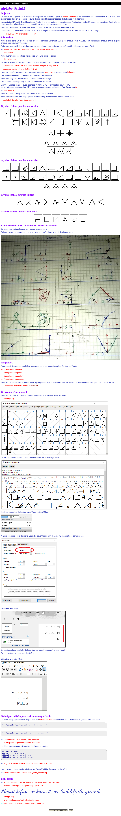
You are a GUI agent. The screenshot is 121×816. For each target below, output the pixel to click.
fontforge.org (8, 399)
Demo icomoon (9, 59)
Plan (7, 3)
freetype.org (8, 799)
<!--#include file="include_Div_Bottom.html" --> (54, 734)
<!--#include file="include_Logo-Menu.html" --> (54, 725)
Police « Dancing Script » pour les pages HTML (23, 788)
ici (76, 87)
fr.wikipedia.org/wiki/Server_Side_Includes (21, 740)
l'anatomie (49, 72)
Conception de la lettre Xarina (16, 386)
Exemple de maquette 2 (13, 373)
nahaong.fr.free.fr (46, 720)
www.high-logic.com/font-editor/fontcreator (21, 802)
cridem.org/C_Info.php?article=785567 (19, 34)
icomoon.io (8, 53)
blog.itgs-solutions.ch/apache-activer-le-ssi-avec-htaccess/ (27, 766)
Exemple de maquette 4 (13, 379)
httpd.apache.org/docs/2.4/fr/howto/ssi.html (21, 743)
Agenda (25, 3)
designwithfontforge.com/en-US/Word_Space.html (24, 805)
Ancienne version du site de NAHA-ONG (20, 69)
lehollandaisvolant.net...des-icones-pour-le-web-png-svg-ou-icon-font (32, 784)
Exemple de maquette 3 (13, 376)
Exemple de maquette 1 (13, 369)
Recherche (15, 3)
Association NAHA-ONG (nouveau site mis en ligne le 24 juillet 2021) (32, 66)
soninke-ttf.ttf (8, 90)
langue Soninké (69, 17)
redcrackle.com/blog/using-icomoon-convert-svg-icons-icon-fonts (30, 49)
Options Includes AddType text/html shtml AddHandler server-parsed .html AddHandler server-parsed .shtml (54, 756)
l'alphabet (71, 72)
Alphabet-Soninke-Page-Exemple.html (19, 100)
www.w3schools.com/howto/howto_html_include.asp (25, 775)
